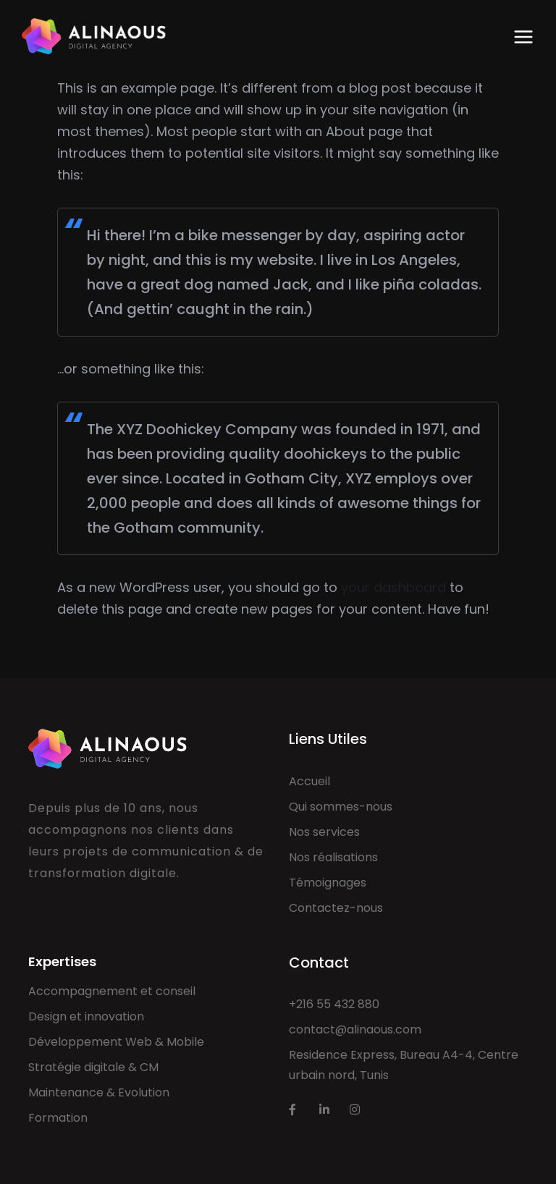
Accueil (309, 781)
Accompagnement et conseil (111, 991)
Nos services (324, 832)
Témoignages (327, 882)
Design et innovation (86, 1016)
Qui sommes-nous (340, 806)
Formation (58, 1117)
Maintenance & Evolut (90, 1092)
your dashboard (393, 587)
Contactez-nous (336, 908)
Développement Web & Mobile (116, 1041)
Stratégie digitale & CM (93, 1067)
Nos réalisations (333, 857)
